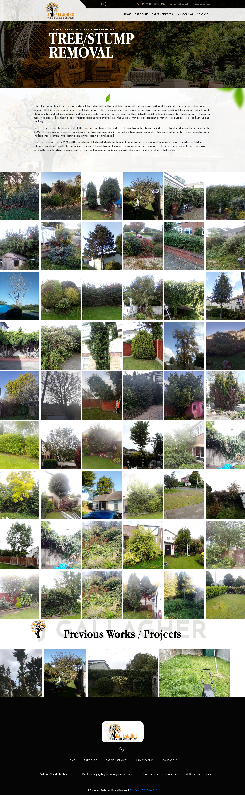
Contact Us (204, 14)
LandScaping (185, 14)
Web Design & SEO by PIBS (143, 790)
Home (127, 14)
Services (72, 30)
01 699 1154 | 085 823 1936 (153, 4)
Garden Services (162, 14)
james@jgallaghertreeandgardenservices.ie (192, 4)
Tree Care (141, 14)
